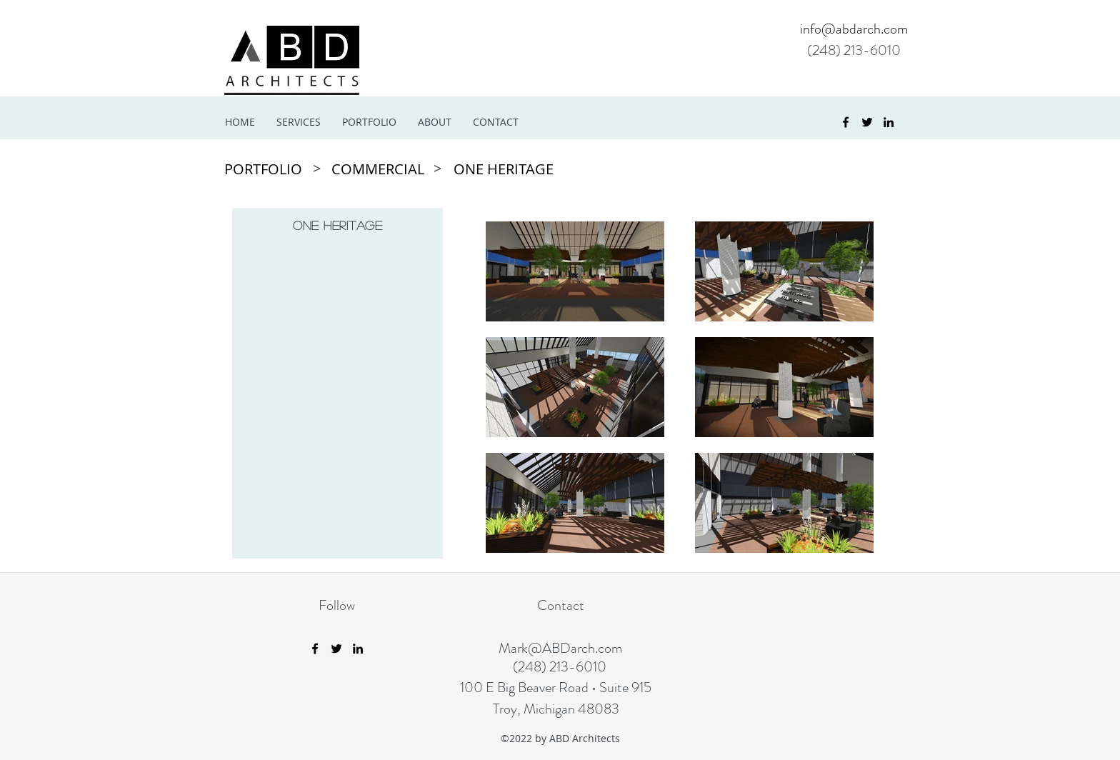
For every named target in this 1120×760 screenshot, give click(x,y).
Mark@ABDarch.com (560, 648)
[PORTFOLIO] (265, 169)
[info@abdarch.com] (848, 29)
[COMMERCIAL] (380, 169)
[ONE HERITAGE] (504, 169)
